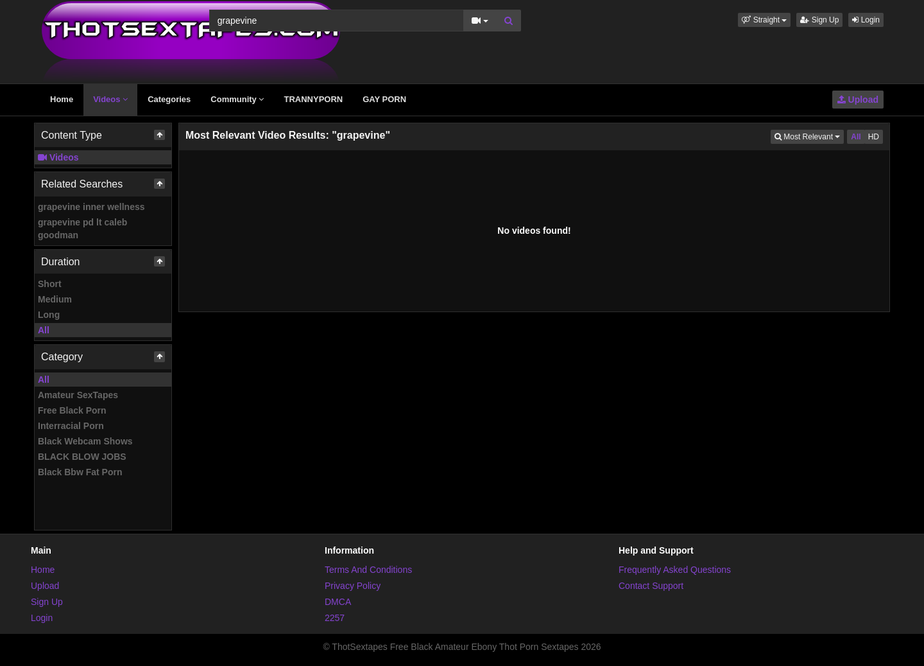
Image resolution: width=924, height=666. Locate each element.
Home (61, 99)
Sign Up (819, 19)
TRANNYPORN (313, 99)
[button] (764, 20)
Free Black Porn (72, 410)
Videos (110, 99)
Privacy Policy (353, 586)
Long (49, 315)
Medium (55, 299)
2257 (335, 618)
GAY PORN (384, 99)
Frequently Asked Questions (675, 570)
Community (237, 99)
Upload (857, 99)
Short (50, 284)
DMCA (338, 602)
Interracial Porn (71, 426)
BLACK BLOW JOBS (82, 456)
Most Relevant (809, 135)
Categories (169, 99)
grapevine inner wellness (91, 207)
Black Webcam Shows (85, 441)
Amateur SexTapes (78, 395)
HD (873, 136)
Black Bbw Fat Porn (80, 472)
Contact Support (651, 586)
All (43, 330)
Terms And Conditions (368, 570)
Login (866, 19)
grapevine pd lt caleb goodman (82, 228)
